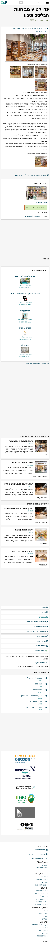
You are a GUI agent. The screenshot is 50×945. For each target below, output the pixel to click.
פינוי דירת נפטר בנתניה (33, 707)
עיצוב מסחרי (15, 28)
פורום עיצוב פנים (41, 893)
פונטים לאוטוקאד (41, 885)
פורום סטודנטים (42, 899)
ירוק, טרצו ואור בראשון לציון (31, 696)
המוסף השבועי (41, 641)
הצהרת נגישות (42, 936)
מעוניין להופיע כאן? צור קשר (37, 363)
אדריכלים (44, 910)
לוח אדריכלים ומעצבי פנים (37, 622)
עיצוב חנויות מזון (40, 31)
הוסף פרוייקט (41, 662)
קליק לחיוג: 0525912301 (36, 207)
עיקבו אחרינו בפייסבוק (38, 854)
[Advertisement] (25, 238)
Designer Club (42, 868)
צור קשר (44, 933)
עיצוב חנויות (41, 28)
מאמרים (44, 612)
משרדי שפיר (37, 690)
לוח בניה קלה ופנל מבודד (37, 631)
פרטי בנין (44, 876)
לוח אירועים (42, 636)
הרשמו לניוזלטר (41, 850)
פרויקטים (43, 617)
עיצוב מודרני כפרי (35, 702)
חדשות (44, 607)
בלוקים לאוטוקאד (41, 879)
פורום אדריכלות (42, 891)
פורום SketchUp (41, 905)
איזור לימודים (42, 646)
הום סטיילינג (43, 896)
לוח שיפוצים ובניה (40, 626)
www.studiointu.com (32, 216)
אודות (45, 927)
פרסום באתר (43, 930)
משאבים (45, 882)
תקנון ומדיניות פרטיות (40, 925)
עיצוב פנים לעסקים (29, 28)
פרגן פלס (38, 684)
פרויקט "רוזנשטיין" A (34, 678)
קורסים (45, 865)
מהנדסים (44, 916)
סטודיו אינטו (44, 20)
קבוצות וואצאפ (41, 650)
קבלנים (45, 919)
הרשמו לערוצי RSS (39, 858)
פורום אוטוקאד (42, 902)
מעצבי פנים (43, 913)
